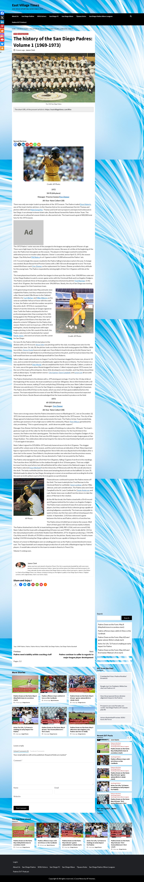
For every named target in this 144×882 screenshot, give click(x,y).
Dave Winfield (35, 468)
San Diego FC (54, 16)
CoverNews (79, 879)
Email (56, 788)
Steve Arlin (40, 345)
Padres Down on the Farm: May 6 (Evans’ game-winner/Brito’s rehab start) (81, 698)
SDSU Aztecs (41, 16)
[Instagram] (2, 35)
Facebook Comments (37, 751)
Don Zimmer (64, 197)
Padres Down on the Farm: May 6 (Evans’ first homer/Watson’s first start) (53, 729)
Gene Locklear (76, 485)
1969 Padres (21, 646)
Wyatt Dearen (55, 700)
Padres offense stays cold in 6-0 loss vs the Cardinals (53, 697)
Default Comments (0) (21, 751)
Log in (15, 862)
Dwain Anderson (83, 490)
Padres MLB (44, 646)
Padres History (35, 646)
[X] (19, 144)
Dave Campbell (64, 372)
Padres (28, 646)
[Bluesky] (2, 44)
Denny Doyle (28, 350)
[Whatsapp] (35, 144)
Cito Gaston (53, 372)
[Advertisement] (54, 126)
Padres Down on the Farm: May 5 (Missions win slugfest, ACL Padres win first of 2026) (81, 729)
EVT (15, 34)
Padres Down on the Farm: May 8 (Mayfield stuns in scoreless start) (25, 698)
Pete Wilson (74, 422)
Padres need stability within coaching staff (34, 653)
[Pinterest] (27, 144)
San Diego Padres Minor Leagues (101, 16)
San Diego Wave (67, 16)
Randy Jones (18, 335)
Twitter (100, 813)
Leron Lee (78, 372)
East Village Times (25, 5)
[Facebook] (15, 144)
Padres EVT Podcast (19, 22)
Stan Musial (36, 364)
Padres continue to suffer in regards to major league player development (74, 654)
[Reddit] (31, 144)
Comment (18, 760)
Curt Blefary (28, 298)
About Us (15, 16)
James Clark (30, 50)
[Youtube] (2, 39)
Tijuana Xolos (81, 16)
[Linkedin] (23, 144)
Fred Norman (80, 281)
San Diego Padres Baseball (68, 646)
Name (16, 788)
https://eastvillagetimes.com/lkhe (58, 109)
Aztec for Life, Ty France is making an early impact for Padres (23, 729)
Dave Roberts (85, 204)
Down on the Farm (19, 688)
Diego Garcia (26, 702)
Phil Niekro (35, 257)
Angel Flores (25, 734)
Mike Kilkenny (42, 298)
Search (100, 614)
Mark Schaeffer (37, 210)
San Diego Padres (28, 16)
